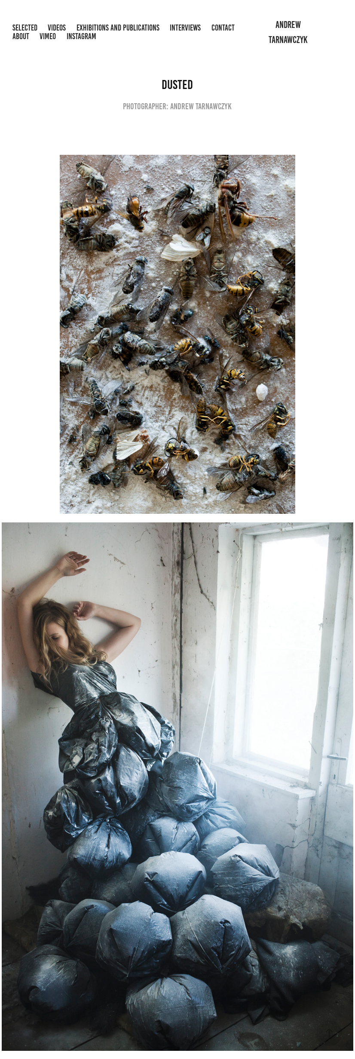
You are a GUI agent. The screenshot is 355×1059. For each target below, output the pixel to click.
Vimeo (48, 36)
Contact (223, 27)
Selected (24, 27)
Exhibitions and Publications (118, 27)
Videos (57, 27)
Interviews (185, 27)
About (20, 36)
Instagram (81, 36)
